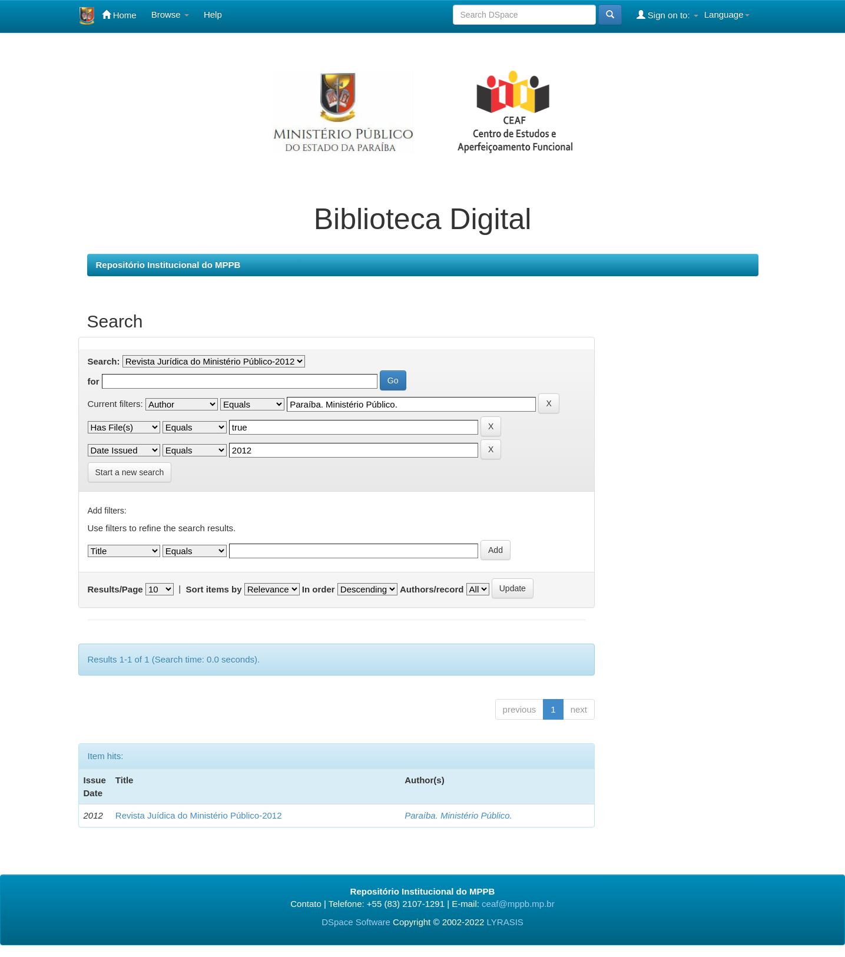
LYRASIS (505, 922)
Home (119, 14)
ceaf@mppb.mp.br (518, 904)
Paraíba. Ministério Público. (458, 815)
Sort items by (213, 589)
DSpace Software (356, 922)
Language (727, 14)
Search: (104, 361)
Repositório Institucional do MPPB (168, 265)
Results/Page (115, 589)
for (94, 381)
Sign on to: (667, 14)
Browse (170, 14)
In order (318, 589)
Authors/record (431, 589)
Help (213, 14)
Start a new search (129, 472)
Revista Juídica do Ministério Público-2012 (198, 815)
